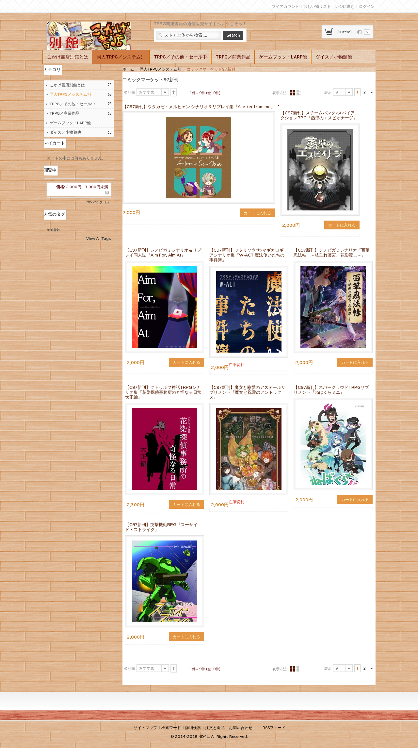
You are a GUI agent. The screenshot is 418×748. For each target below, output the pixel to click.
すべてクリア (99, 202)
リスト (299, 93)
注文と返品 (215, 727)
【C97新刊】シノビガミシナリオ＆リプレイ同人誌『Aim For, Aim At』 (163, 253)
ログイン (367, 6)
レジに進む (345, 6)
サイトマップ (145, 727)
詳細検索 (193, 727)
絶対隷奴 (53, 230)
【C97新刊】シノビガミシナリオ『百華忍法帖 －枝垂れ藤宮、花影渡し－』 (332, 253)
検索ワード (171, 727)
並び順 (129, 92)
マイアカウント (285, 6)
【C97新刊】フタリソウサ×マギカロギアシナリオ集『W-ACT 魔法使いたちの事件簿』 (246, 255)
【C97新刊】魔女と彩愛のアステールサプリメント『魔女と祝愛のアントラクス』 (247, 392)
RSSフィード (274, 727)
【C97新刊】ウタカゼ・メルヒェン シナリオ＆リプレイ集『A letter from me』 (198, 106)
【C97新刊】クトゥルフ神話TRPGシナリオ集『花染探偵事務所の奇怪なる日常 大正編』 (163, 392)
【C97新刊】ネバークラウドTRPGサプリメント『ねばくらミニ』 (331, 390)
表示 (327, 92)
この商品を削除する (107, 192)
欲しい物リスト (317, 6)
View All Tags (98, 238)
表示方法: (280, 93)
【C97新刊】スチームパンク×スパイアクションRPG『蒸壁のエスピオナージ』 (319, 115)
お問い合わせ (240, 727)
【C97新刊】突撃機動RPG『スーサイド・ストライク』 (161, 527)
